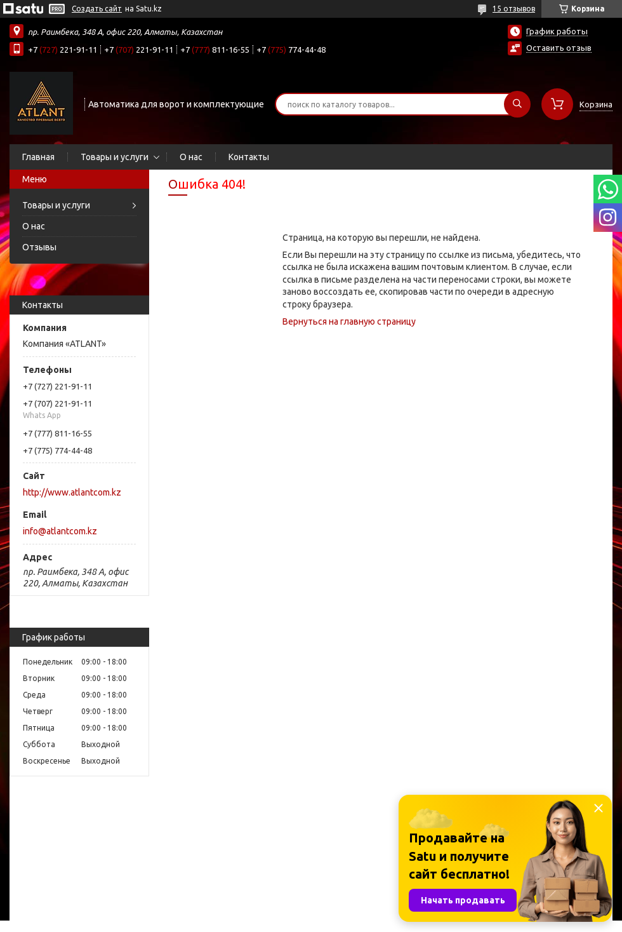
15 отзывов (514, 8)
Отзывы (39, 247)
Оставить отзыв (559, 47)
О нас (191, 156)
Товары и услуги (115, 156)
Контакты (248, 156)
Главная (38, 156)
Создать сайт (97, 8)
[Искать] (517, 104)
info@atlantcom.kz (60, 531)
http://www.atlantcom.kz (72, 492)
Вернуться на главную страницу (349, 321)
